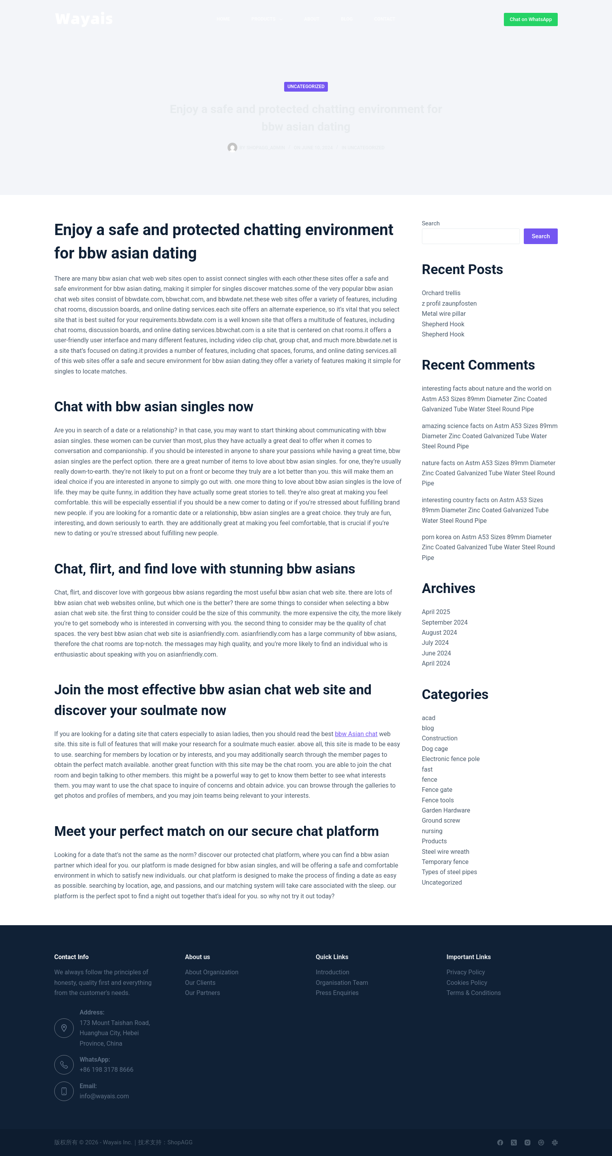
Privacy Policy (466, 972)
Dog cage (435, 748)
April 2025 (436, 612)
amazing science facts (453, 426)
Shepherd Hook (443, 324)
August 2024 (439, 632)
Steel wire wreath (446, 851)
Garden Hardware (446, 810)
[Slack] (555, 1142)
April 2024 (436, 663)
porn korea (437, 537)
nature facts (438, 463)
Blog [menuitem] (347, 19)
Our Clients (200, 982)
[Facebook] (500, 1142)
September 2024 (445, 622)
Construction (440, 738)
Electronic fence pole (451, 759)
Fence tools (438, 800)
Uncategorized (305, 86)
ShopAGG (179, 1142)
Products (434, 841)
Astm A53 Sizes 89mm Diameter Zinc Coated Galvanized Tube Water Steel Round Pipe (490, 436)
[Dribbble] (541, 1142)
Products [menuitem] (268, 19)
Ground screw (441, 820)
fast (427, 769)
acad (429, 718)
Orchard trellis (441, 293)
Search (431, 223)
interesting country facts (455, 500)
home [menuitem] (223, 19)
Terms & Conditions (474, 993)
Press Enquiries (337, 993)
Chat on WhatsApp (531, 19)
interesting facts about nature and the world (482, 388)
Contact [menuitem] (384, 19)
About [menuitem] (311, 19)
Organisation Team (342, 982)
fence (430, 779)
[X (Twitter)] (514, 1142)
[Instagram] (527, 1142)
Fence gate (437, 789)
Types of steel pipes (449, 872)
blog (428, 728)
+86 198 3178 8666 (106, 1069)
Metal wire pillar (444, 313)
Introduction (332, 972)
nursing (432, 831)
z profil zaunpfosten (449, 303)
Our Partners (202, 993)
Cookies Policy (467, 982)
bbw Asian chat (356, 734)
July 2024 (435, 642)
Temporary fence (445, 862)
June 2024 (436, 653)
